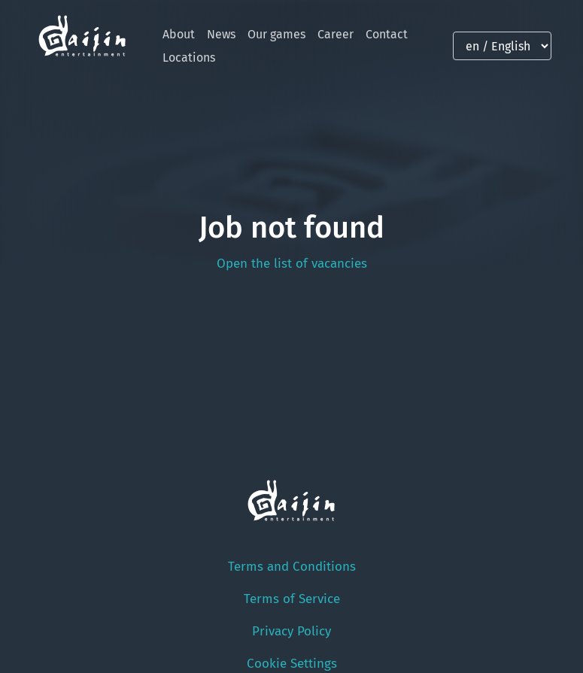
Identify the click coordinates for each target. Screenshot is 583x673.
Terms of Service (292, 599)
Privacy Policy (291, 631)
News (221, 34)
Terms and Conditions (292, 566)
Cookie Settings (292, 663)
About (178, 34)
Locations (188, 57)
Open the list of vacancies (292, 263)
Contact (387, 34)
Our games (276, 34)
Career (335, 34)
